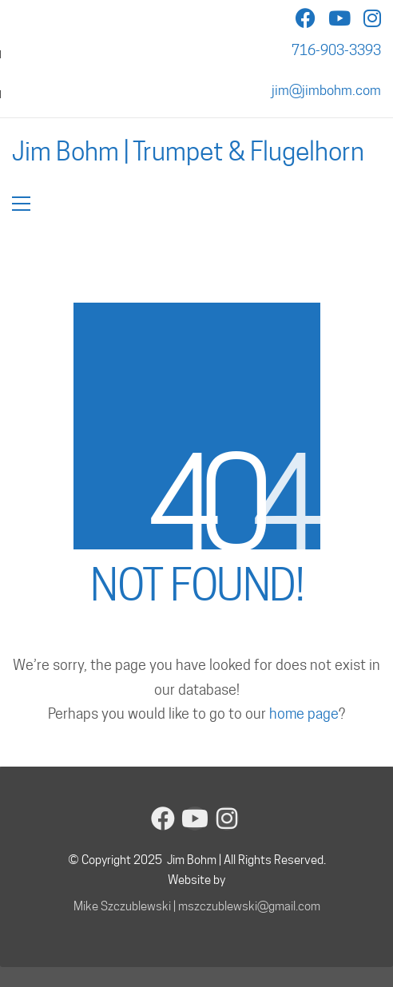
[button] (21, 203)
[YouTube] (195, 818)
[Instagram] (227, 818)
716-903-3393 (336, 50)
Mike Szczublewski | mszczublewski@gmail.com (196, 906)
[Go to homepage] (188, 151)
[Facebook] (163, 818)
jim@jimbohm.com (326, 90)
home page (304, 713)
